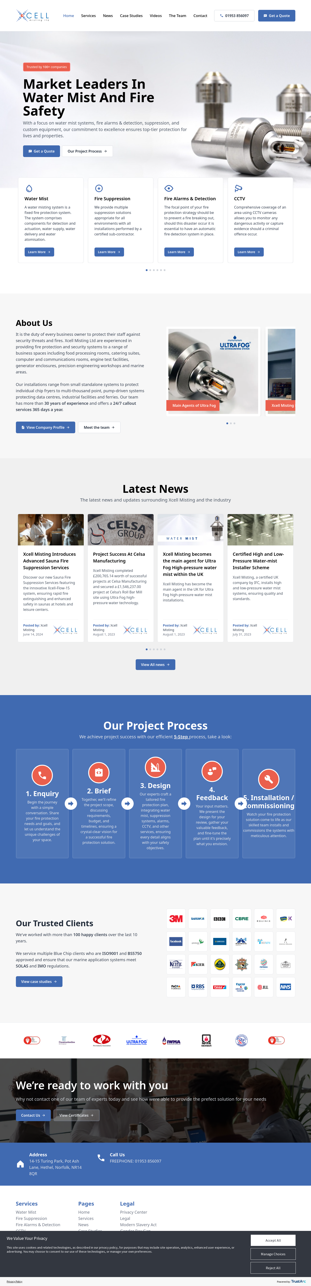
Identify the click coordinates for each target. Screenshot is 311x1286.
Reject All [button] (273, 1268)
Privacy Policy (14, 1281)
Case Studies (131, 15)
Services (88, 15)
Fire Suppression (31, 1218)
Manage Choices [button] (273, 1254)
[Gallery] (155, 219)
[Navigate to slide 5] (161, 270)
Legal (125, 1218)
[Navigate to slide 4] (157, 270)
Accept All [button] (273, 1240)
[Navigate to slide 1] (146, 270)
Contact (200, 15)
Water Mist (60, 97)
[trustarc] (298, 1281)
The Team (177, 15)
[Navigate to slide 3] (154, 270)
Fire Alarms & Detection (38, 1224)
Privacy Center (133, 1212)
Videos (156, 15)
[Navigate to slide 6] (164, 270)
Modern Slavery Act (138, 1224)
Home (68, 15)
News (108, 15)
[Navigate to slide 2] (150, 270)
